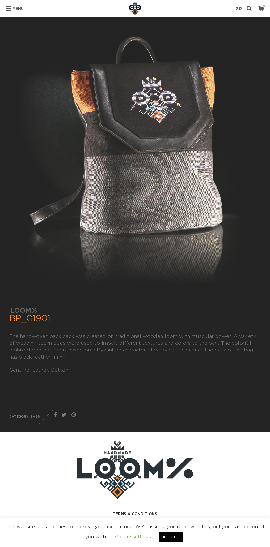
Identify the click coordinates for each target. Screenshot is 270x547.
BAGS (35, 416)
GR (238, 8)
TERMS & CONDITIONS (135, 514)
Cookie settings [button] (133, 536)
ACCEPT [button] (170, 537)
